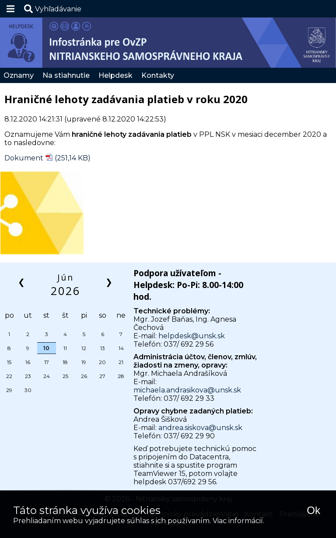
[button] (52, 8)
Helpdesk (115, 75)
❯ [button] (109, 282)
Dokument (23, 158)
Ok (313, 510)
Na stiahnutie (66, 75)
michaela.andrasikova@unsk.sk (187, 390)
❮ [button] (22, 282)
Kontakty (157, 75)
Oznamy (19, 75)
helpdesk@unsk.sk (191, 336)
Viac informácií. (238, 521)
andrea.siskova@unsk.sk (200, 427)
